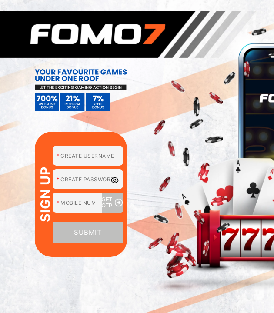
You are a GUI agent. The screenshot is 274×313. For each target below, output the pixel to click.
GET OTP (112, 202)
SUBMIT (88, 232)
